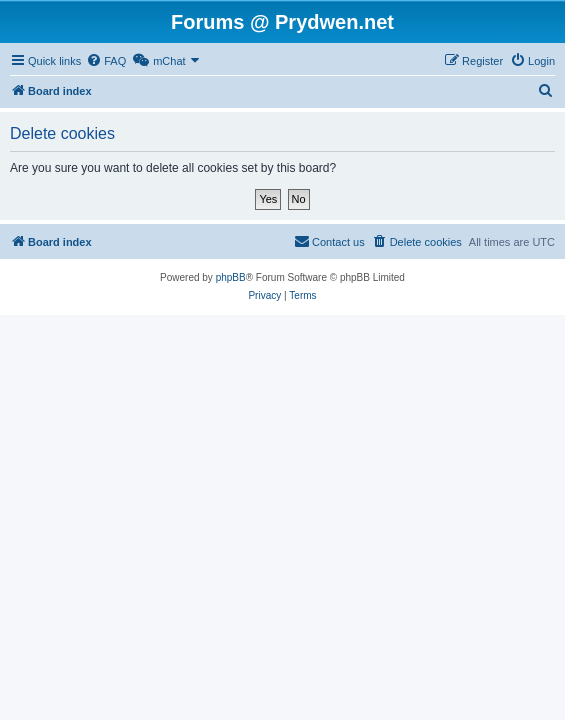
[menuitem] (106, 61)
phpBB (231, 277)
